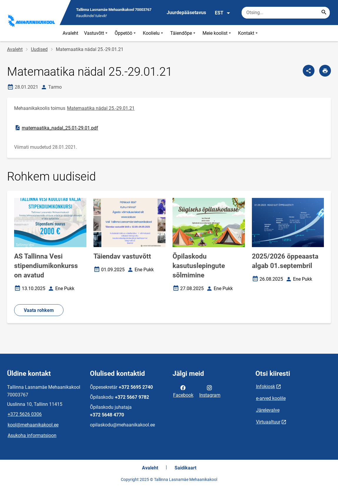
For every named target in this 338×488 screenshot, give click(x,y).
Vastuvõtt (96, 33)
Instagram (209, 391)
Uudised (39, 49)
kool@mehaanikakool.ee (33, 425)
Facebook (183, 391)
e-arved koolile (271, 398)
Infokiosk (265, 386)
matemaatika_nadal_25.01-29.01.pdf (56, 127)
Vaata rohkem (39, 310)
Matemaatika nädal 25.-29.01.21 (101, 108)
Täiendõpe (183, 33)
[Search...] (324, 13)
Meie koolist (217, 33)
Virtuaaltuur (268, 422)
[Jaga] (308, 71)
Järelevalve (268, 410)
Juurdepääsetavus (186, 12)
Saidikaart (185, 468)
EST (222, 12)
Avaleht (70, 33)
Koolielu (153, 33)
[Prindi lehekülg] (325, 71)
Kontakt (248, 33)
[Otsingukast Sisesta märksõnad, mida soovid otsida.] (286, 13)
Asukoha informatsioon (32, 435)
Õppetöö (126, 33)
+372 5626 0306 (25, 414)
